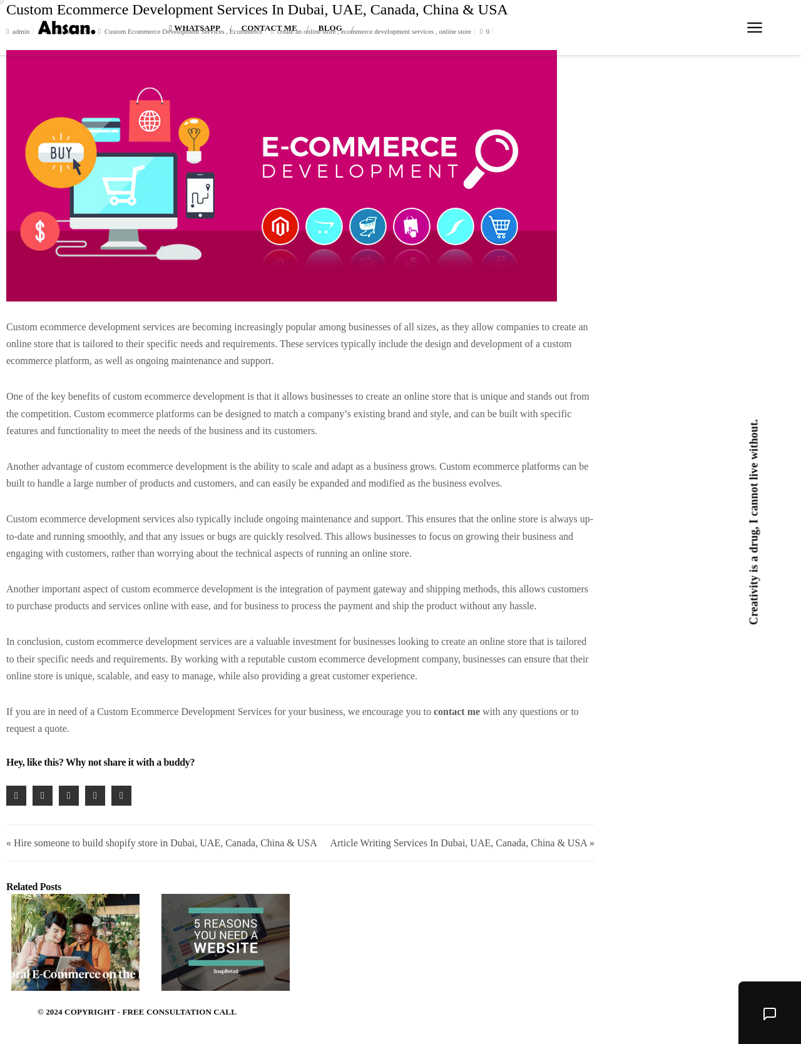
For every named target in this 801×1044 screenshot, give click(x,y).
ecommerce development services (107, 327)
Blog (330, 28)
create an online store (408, 396)
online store (29, 343)
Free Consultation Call (179, 1011)
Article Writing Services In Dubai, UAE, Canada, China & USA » (462, 843)
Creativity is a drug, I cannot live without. (753, 522)
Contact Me (269, 28)
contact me (457, 711)
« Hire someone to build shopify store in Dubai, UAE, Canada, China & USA (161, 843)
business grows (404, 466)
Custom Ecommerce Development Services (184, 711)
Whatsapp (194, 28)
